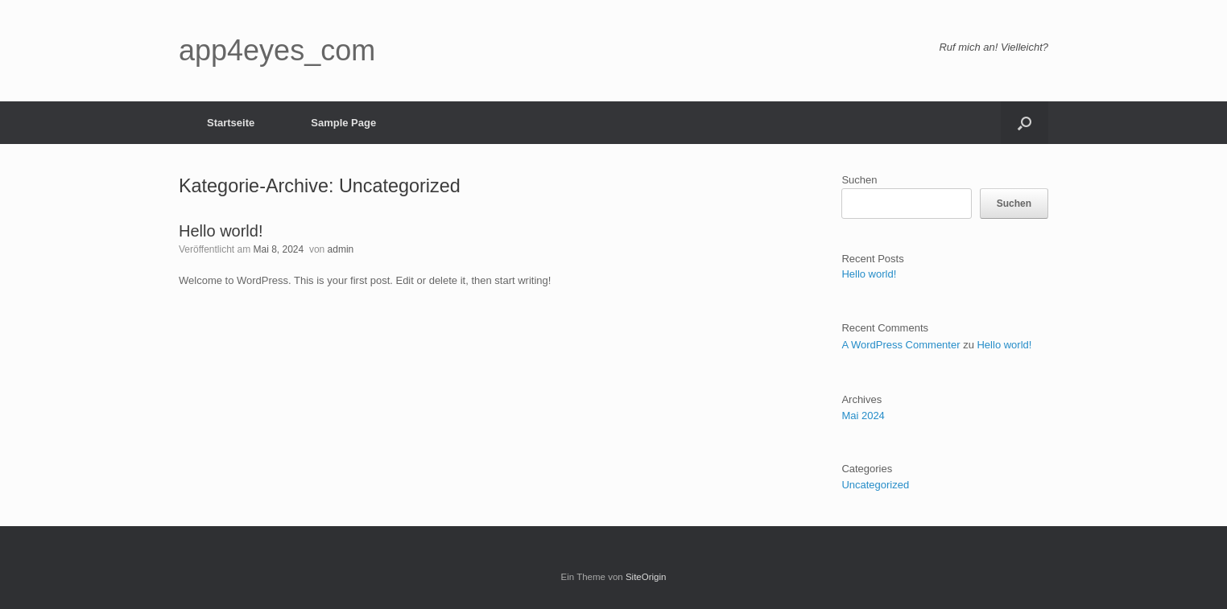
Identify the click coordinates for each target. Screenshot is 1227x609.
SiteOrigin (646, 577)
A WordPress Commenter (900, 345)
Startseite (230, 123)
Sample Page (343, 123)
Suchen (859, 180)
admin (341, 249)
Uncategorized (875, 485)
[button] (1024, 122)
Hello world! (220, 231)
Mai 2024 (862, 415)
